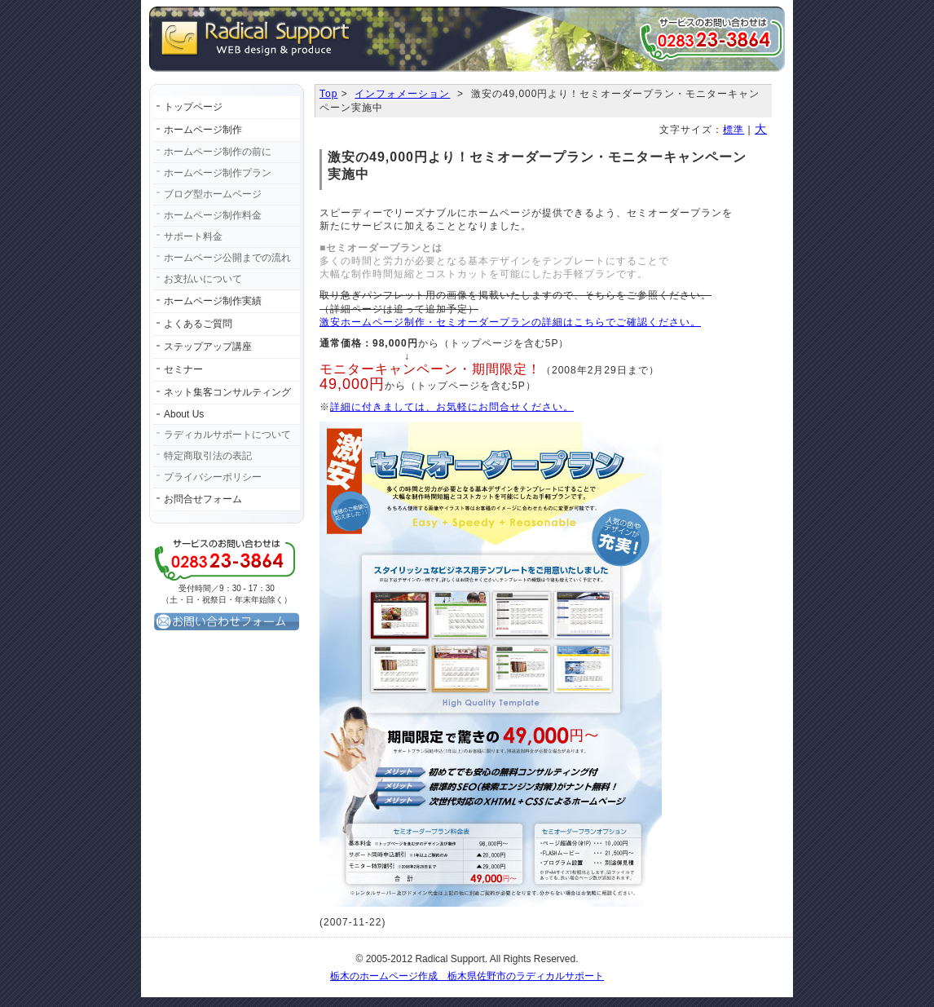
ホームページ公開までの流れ (227, 257)
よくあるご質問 (198, 323)
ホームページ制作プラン (217, 173)
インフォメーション (402, 93)
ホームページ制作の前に (217, 151)
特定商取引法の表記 (208, 456)
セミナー (183, 369)
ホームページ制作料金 (213, 215)
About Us (184, 414)
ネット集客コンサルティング (227, 392)
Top (328, 93)
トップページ (193, 107)
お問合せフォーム (203, 499)
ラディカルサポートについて (227, 434)
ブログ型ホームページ (213, 194)
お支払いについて (203, 279)
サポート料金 (193, 236)
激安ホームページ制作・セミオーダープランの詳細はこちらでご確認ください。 (510, 322)
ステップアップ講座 (208, 346)
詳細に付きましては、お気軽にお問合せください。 (452, 407)
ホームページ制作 (203, 129)
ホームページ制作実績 (213, 301)
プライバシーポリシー (213, 477)
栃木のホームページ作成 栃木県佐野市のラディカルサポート (467, 976)
